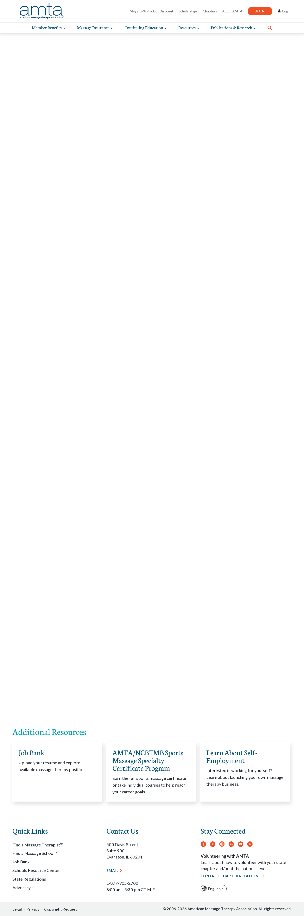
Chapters (210, 11)
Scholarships (188, 11)
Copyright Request (60, 909)
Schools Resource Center (36, 870)
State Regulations (29, 879)
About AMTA (232, 11)
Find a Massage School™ (35, 853)
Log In (287, 11)
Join (260, 11)
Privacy (33, 909)
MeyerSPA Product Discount (151, 11)
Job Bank (21, 861)
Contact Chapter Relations (231, 876)
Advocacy (21, 887)
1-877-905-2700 (122, 883)
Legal (17, 909)
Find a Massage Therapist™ (37, 844)
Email (112, 870)
